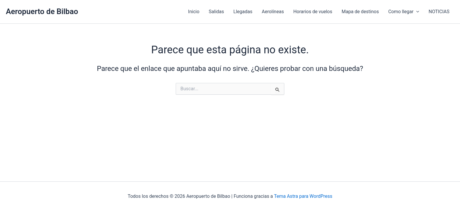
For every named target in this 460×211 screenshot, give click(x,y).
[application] (416, 11)
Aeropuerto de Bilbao (42, 11)
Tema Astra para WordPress (303, 196)
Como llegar (403, 11)
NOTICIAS (439, 11)
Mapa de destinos (360, 11)
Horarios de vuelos (312, 11)
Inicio (193, 11)
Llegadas (243, 11)
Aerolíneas (273, 11)
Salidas (216, 11)
